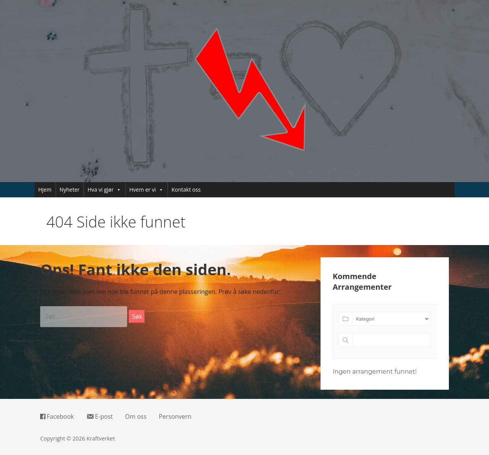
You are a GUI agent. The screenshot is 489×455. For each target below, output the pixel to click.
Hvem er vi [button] (146, 189)
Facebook (57, 416)
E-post (99, 416)
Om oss (135, 416)
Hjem (45, 189)
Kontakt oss (186, 189)
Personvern (175, 416)
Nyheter (70, 189)
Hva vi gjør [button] (104, 189)
